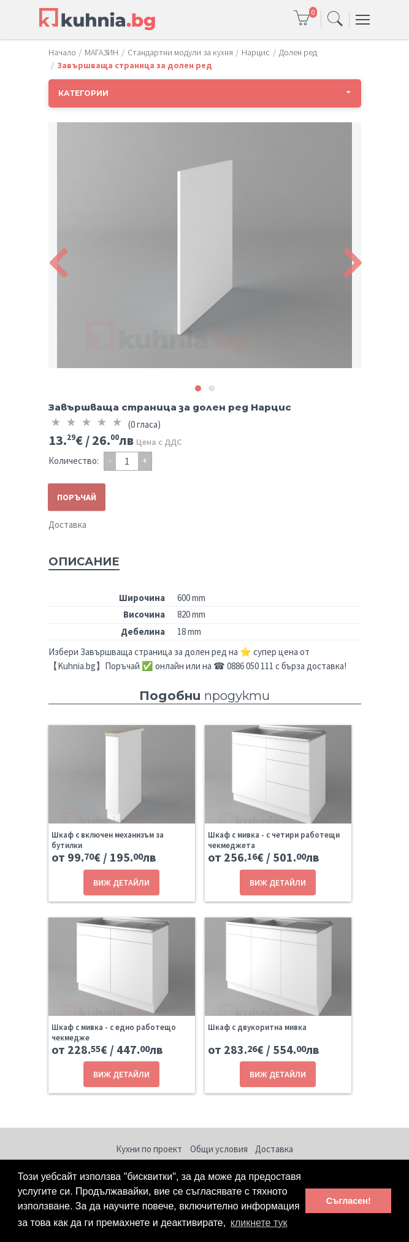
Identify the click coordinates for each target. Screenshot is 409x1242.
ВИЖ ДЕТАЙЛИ (121, 882)
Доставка (67, 524)
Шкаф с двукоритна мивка (257, 1027)
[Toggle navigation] (335, 19)
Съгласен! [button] (348, 1201)
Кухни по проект (149, 1149)
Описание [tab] (84, 561)
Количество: (73, 460)
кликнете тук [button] (259, 1222)
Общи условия (219, 1149)
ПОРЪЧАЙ (76, 497)
